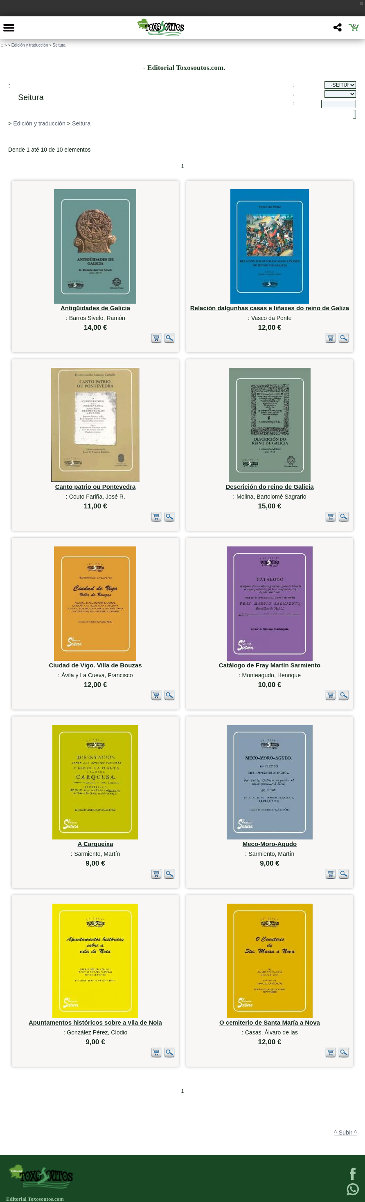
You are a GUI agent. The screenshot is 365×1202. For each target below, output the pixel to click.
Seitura (58, 45)
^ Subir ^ (345, 1090)
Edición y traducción (29, 45)
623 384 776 (41, 1193)
